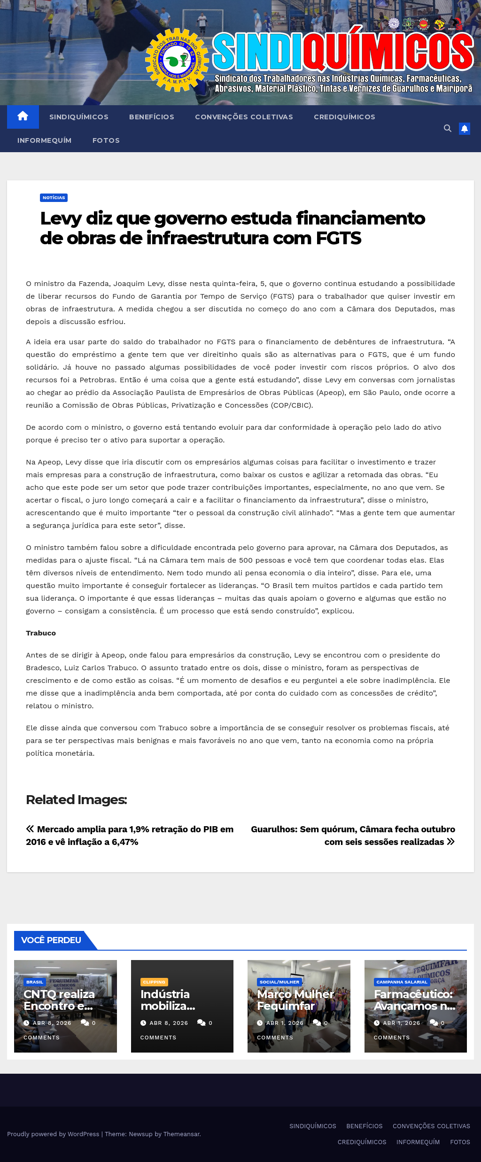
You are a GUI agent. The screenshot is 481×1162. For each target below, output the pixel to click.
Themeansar (181, 1134)
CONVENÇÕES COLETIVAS (244, 117)
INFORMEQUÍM (44, 140)
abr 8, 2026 (52, 1023)
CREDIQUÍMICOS (345, 117)
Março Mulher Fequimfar (295, 1000)
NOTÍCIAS (54, 197)
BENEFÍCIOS (151, 117)
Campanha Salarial (402, 981)
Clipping (154, 981)
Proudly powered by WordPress (54, 1134)
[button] (447, 128)
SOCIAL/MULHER (279, 981)
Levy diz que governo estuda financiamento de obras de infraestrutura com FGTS (232, 228)
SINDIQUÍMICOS (79, 117)
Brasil (34, 981)
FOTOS (106, 140)
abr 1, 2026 (285, 1023)
